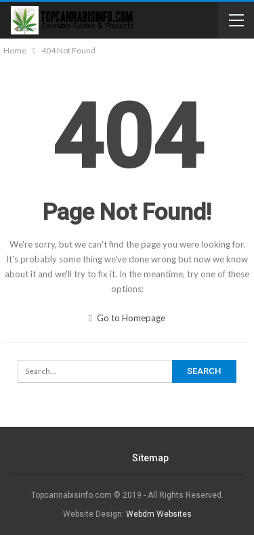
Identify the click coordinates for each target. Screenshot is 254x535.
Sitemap (150, 457)
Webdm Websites (159, 514)
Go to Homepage (127, 317)
